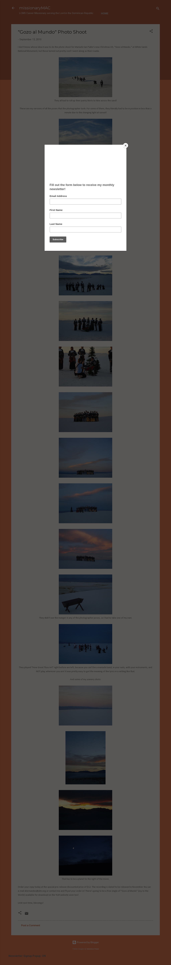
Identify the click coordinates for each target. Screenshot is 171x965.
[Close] (125, 145)
